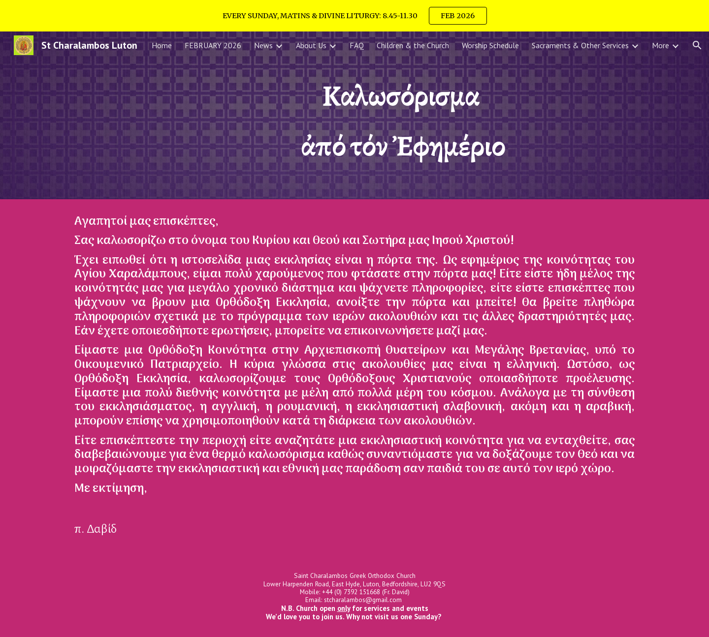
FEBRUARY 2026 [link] (213, 45)
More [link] (660, 45)
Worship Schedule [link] (490, 45)
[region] (354, 15)
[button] (697, 45)
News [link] (263, 45)
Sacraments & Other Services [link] (580, 45)
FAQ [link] (357, 45)
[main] (403, 115)
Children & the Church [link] (413, 45)
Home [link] (162, 45)
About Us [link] (311, 45)
